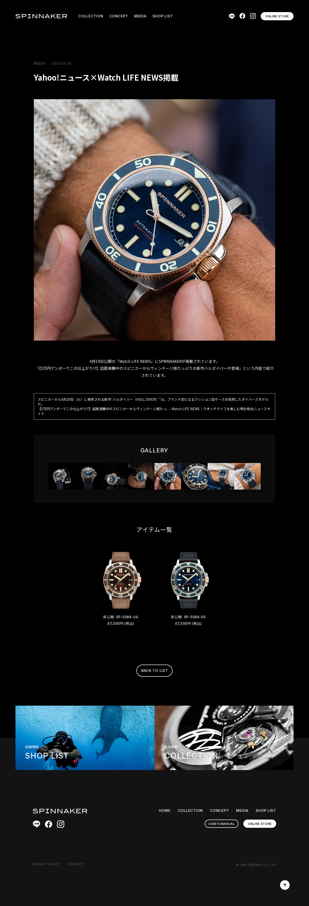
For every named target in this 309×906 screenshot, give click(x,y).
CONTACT (76, 864)
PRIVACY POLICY (46, 864)
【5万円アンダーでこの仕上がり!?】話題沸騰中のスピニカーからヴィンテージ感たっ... (103, 408)
